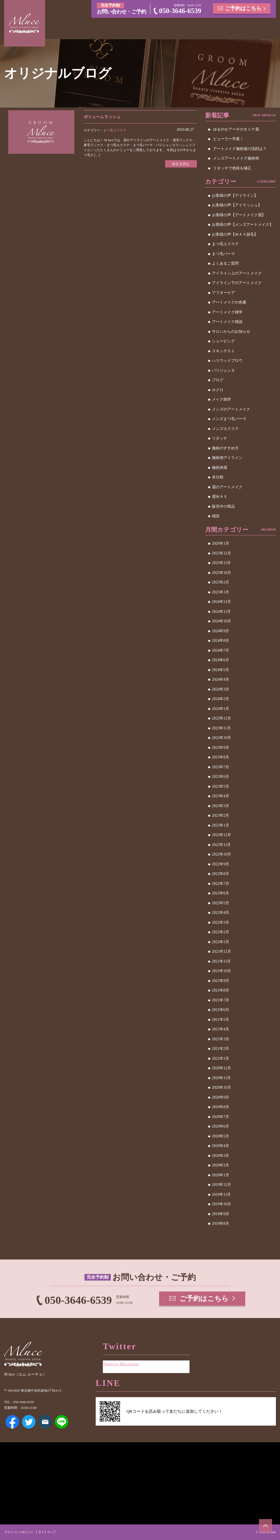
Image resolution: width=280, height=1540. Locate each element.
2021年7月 (220, 1000)
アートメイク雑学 (227, 312)
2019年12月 (221, 1185)
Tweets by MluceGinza (122, 1363)
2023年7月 (220, 767)
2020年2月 (220, 1165)
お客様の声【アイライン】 (235, 195)
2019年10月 (221, 1204)
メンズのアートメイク (231, 409)
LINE (61, 1422)
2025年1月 (220, 592)
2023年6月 (220, 777)
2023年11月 (221, 728)
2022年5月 (220, 903)
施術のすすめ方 (225, 448)
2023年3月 (220, 806)
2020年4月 (220, 1146)
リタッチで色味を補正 (232, 168)
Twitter (29, 1422)
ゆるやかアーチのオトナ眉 (236, 129)
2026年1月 (220, 543)
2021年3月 (220, 1039)
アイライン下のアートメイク (237, 283)
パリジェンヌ (223, 370)
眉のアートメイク (227, 487)
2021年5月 (220, 1020)
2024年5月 (220, 670)
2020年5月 (220, 1136)
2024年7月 (220, 650)
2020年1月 (220, 1175)
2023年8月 (220, 757)
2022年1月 (220, 942)
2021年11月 (221, 961)
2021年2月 (220, 1049)
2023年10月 (221, 738)
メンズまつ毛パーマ (229, 419)
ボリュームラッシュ (103, 116)
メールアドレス (45, 1422)
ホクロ (217, 390)
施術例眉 (219, 468)
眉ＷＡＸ (219, 497)
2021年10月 (221, 971)
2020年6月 (220, 1126)
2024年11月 (221, 611)
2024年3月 (220, 689)
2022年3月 (220, 922)
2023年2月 (220, 815)
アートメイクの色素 (229, 302)
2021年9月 (220, 981)
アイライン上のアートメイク (237, 273)
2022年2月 (220, 932)
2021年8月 (220, 990)
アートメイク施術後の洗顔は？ (240, 149)
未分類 (217, 477)
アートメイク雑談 (227, 322)
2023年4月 (220, 796)
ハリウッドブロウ (227, 361)
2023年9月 (220, 748)
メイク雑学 (221, 399)
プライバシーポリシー (20, 1532)
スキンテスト (223, 351)
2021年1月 (220, 1058)
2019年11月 (221, 1194)
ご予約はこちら (243, 8)
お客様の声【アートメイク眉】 (239, 215)
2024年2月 (220, 699)
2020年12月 (221, 1068)
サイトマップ (50, 1532)
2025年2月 (220, 582)
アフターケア (223, 293)
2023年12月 (221, 718)
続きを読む (180, 164)
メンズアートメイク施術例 (236, 158)
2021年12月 (221, 951)
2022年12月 (221, 835)
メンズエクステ (225, 429)
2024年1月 (220, 709)
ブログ (217, 380)
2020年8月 (220, 1107)
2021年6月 (220, 1010)
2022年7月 (220, 884)
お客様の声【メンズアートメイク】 (242, 225)
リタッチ (219, 438)
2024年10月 (221, 621)
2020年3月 (220, 1156)
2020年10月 (221, 1087)
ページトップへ (265, 1525)
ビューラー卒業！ (228, 139)
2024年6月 (220, 660)
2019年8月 (220, 1223)
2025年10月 (221, 573)
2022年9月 (220, 864)
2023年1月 (220, 825)
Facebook (12, 1422)
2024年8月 (220, 640)
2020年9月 (220, 1097)
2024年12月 (221, 602)
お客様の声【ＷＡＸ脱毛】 (235, 234)
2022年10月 (221, 854)
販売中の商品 (223, 506)
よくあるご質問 (225, 263)
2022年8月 (220, 874)
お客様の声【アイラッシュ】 (237, 205)
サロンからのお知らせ (231, 332)
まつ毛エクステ (114, 130)
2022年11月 (221, 845)
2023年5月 (220, 786)
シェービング (223, 341)
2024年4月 (220, 679)
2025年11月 (221, 563)
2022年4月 (220, 913)
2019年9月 (220, 1214)
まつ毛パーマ (223, 254)
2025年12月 (221, 553)
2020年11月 (221, 1078)
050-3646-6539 (180, 10)
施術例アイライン (227, 458)
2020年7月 (220, 1117)
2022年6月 (220, 893)
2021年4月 (220, 1029)
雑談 (216, 516)
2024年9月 (220, 631)
